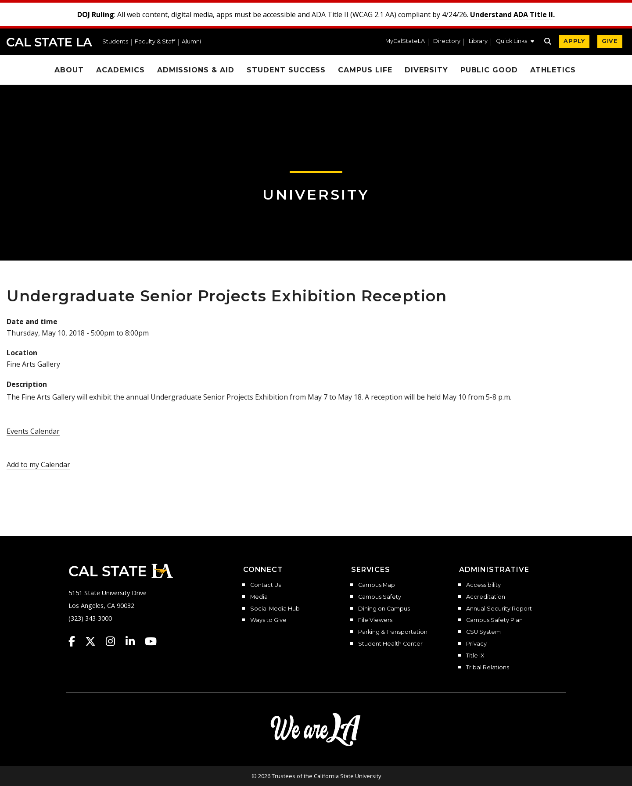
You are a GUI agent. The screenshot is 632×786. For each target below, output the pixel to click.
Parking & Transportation (392, 632)
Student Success (286, 70)
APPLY (574, 41)
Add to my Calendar (38, 464)
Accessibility (483, 585)
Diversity (426, 70)
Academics (120, 70)
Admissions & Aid (195, 70)
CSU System (483, 632)
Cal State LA (49, 42)
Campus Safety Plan (494, 620)
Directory (446, 41)
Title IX (475, 656)
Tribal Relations (487, 668)
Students (115, 42)
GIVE (610, 41)
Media (259, 597)
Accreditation (485, 597)
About (69, 70)
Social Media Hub (275, 609)
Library (478, 41)
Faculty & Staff (155, 42)
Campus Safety (379, 597)
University (316, 194)
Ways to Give (268, 620)
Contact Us (265, 585)
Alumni (191, 42)
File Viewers (375, 620)
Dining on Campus (384, 609)
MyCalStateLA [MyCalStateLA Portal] (405, 41)
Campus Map (376, 585)
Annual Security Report (499, 609)
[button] (515, 42)
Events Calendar (33, 431)
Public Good (489, 70)
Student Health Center (390, 644)
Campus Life (365, 70)
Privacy (476, 644)
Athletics (553, 70)
